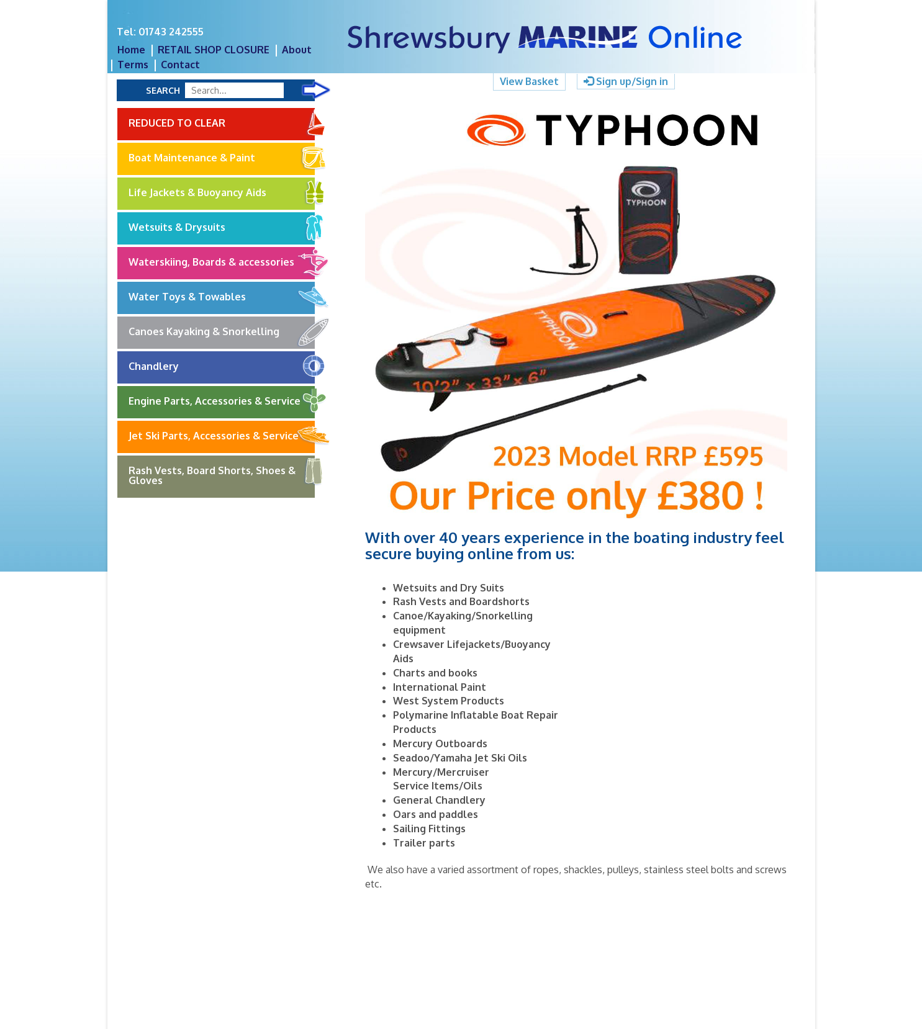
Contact (180, 64)
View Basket (529, 81)
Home (131, 49)
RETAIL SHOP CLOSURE (213, 49)
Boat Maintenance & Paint (222, 158)
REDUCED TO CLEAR (222, 122)
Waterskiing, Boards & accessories (222, 262)
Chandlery (222, 367)
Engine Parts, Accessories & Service (222, 401)
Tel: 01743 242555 (160, 31)
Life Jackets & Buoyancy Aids (222, 193)
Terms (132, 64)
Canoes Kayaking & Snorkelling (222, 332)
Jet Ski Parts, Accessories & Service (222, 436)
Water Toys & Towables (222, 297)
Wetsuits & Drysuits (222, 228)
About (297, 49)
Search (163, 90)
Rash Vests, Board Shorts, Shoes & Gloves (222, 471)
